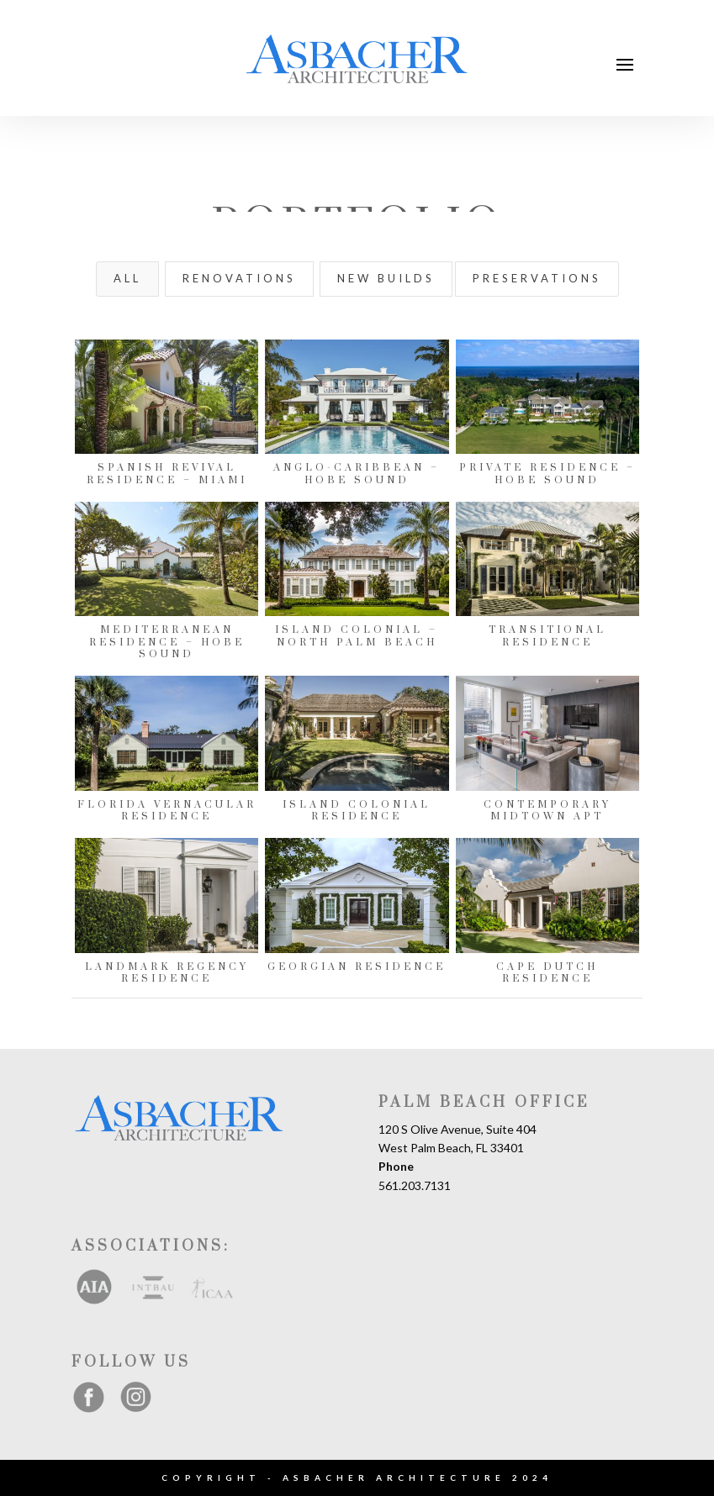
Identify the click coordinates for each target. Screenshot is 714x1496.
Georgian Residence (356, 967)
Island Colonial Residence (357, 810)
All (127, 278)
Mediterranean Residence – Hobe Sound (166, 642)
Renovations (239, 278)
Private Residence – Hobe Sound (546, 473)
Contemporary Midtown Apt (547, 810)
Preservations (537, 278)
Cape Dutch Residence (547, 973)
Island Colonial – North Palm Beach (356, 636)
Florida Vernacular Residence (166, 810)
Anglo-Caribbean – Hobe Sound (356, 473)
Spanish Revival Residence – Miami (166, 473)
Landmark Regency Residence (166, 973)
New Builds (386, 278)
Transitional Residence (547, 636)
